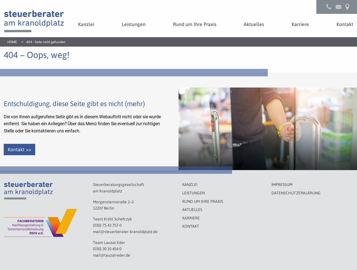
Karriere (191, 217)
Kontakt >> (19, 149)
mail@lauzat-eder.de (111, 255)
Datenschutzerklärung (296, 192)
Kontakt (190, 226)
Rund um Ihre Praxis (202, 201)
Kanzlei (189, 184)
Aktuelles (192, 209)
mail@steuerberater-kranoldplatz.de (125, 231)
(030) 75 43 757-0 (107, 225)
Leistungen (193, 192)
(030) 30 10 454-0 (107, 248)
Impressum (282, 184)
